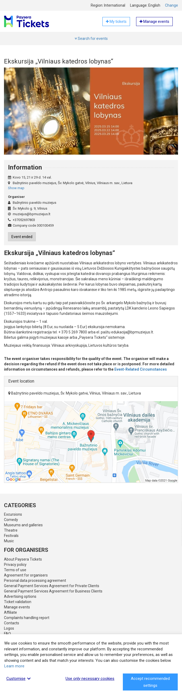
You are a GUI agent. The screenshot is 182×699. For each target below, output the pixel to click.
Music (9, 541)
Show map (16, 188)
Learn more (14, 666)
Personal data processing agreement (35, 580)
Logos (9, 628)
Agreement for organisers (26, 575)
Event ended (21, 237)
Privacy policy (15, 564)
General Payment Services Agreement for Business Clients (53, 591)
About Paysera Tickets (23, 559)
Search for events (91, 38)
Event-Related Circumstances (140, 369)
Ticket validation (17, 602)
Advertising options (20, 596)
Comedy (11, 520)
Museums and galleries (23, 525)
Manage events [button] (154, 21)
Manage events (17, 607)
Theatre (11, 530)
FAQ (7, 634)
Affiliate (10, 612)
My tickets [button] (116, 21)
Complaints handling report (26, 618)
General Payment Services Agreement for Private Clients (51, 586)
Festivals (11, 535)
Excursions (13, 514)
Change (171, 5)
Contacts (11, 623)
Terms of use (15, 570)
